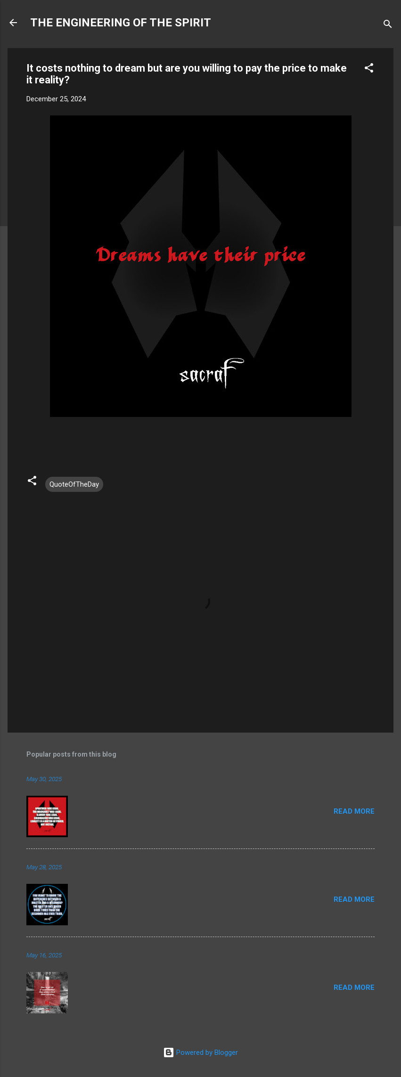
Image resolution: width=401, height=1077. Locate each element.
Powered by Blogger (200, 1052)
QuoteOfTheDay (74, 484)
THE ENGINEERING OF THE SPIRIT (120, 22)
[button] (369, 69)
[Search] (387, 25)
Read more (354, 811)
